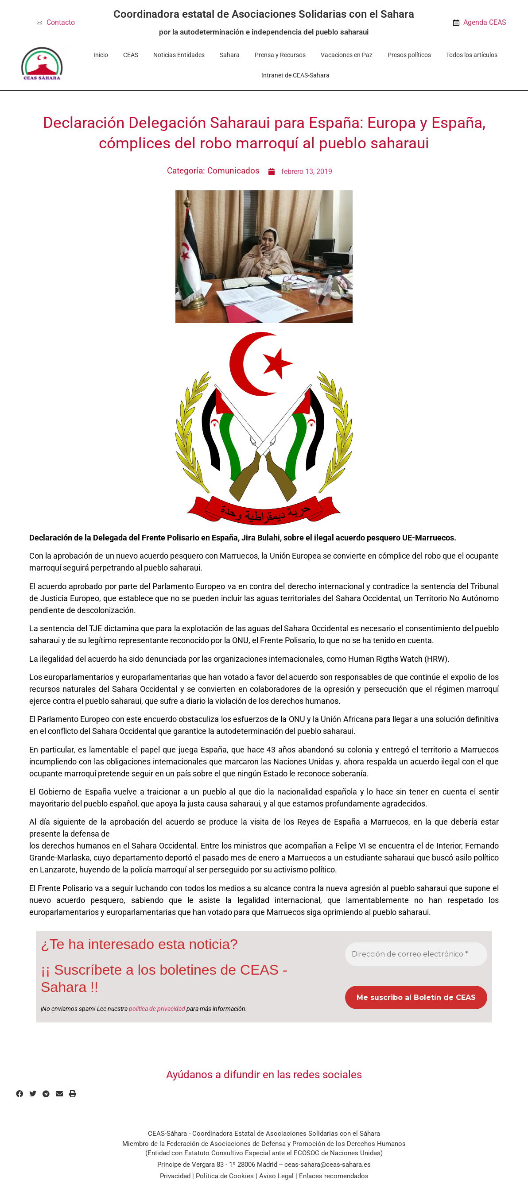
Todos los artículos (471, 54)
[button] (19, 1094)
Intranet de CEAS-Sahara (295, 75)
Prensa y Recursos (280, 54)
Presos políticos (409, 54)
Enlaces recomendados (334, 1176)
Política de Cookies (225, 1176)
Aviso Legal (276, 1176)
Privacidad (175, 1176)
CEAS (130, 54)
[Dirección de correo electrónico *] (416, 954)
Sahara (230, 54)
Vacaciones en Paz (347, 54)
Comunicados (233, 171)
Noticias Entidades (179, 54)
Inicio (100, 54)
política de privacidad (157, 1008)
